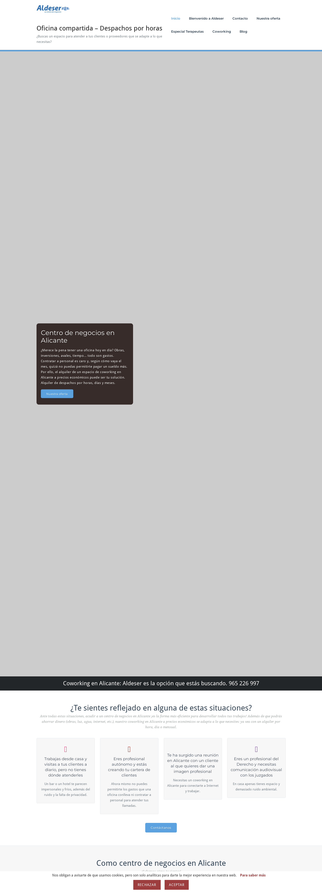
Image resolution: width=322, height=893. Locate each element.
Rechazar (147, 885)
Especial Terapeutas (187, 31)
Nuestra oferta (268, 18)
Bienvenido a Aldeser (206, 18)
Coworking (221, 31)
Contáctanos (161, 828)
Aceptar (176, 885)
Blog (243, 31)
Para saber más (253, 875)
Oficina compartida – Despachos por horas (99, 28)
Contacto (240, 18)
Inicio (175, 18)
